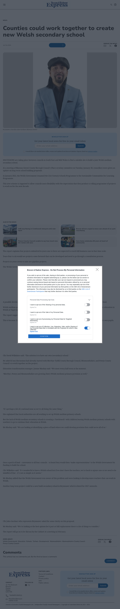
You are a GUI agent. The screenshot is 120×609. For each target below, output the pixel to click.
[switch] (87, 304)
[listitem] (60, 300)
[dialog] (60, 304)
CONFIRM (44, 336)
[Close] (98, 270)
